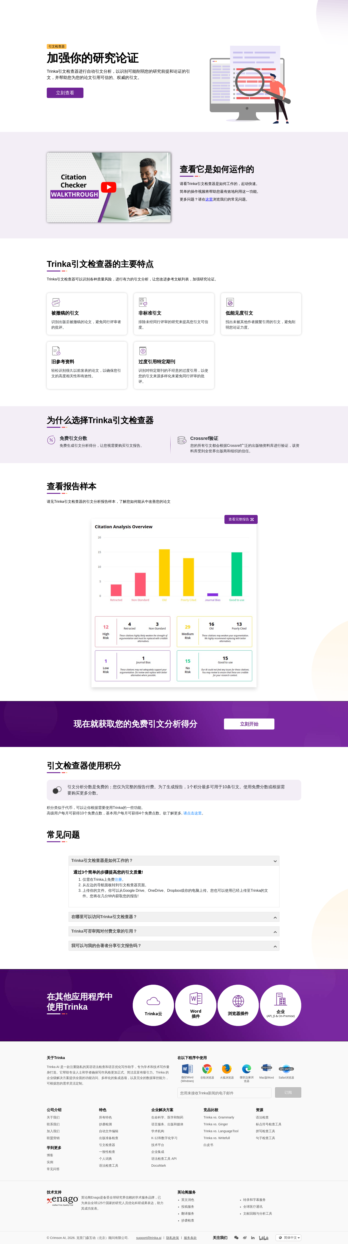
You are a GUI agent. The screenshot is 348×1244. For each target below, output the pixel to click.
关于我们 (53, 1117)
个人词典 (105, 1158)
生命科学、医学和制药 (167, 1117)
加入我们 (53, 1131)
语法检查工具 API (164, 1158)
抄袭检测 (105, 1124)
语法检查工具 (108, 1165)
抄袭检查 (187, 1220)
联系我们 (53, 1124)
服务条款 (190, 1238)
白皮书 (208, 1145)
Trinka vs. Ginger (216, 1124)
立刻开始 (249, 724)
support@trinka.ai (148, 1238)
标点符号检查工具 (269, 1124)
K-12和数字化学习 (164, 1138)
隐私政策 (172, 1238)
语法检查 (262, 1117)
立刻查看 (65, 92)
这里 (209, 199)
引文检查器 (107, 1145)
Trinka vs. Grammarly (219, 1117)
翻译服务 (187, 1213)
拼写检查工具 (265, 1131)
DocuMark (158, 1165)
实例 (50, 1162)
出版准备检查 (108, 1138)
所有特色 (105, 1117)
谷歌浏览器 (207, 1077)
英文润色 (187, 1200)
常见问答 (53, 1169)
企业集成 (157, 1152)
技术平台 (157, 1145)
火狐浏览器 (227, 1077)
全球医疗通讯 (252, 1206)
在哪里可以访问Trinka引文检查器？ (104, 916)
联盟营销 (53, 1138)
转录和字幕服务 (254, 1200)
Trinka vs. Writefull (217, 1138)
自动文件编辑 (108, 1131)
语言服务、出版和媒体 (167, 1124)
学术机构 (157, 1131)
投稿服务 (187, 1206)
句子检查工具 (265, 1138)
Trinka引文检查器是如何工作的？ (102, 860)
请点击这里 (192, 813)
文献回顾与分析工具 (257, 1213)
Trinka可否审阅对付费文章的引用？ (104, 931)
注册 (118, 879)
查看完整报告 (231, 519)
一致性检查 (107, 1152)
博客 (50, 1155)
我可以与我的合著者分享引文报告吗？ (106, 945)
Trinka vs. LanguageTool (221, 1131)
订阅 (288, 1092)
